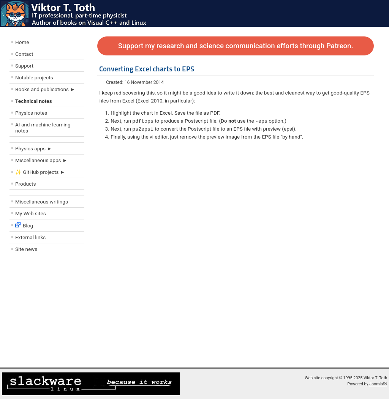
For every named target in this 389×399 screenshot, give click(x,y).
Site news (26, 249)
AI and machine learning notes (43, 127)
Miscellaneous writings (41, 202)
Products (25, 184)
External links (30, 237)
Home (22, 42)
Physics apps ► (33, 148)
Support (24, 66)
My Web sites (30, 213)
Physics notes (31, 113)
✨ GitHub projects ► (40, 172)
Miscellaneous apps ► (41, 160)
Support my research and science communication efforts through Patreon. (235, 46)
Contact (24, 54)
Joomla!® (378, 384)
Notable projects (34, 77)
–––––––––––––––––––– (38, 139)
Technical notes (33, 101)
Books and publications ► (45, 89)
